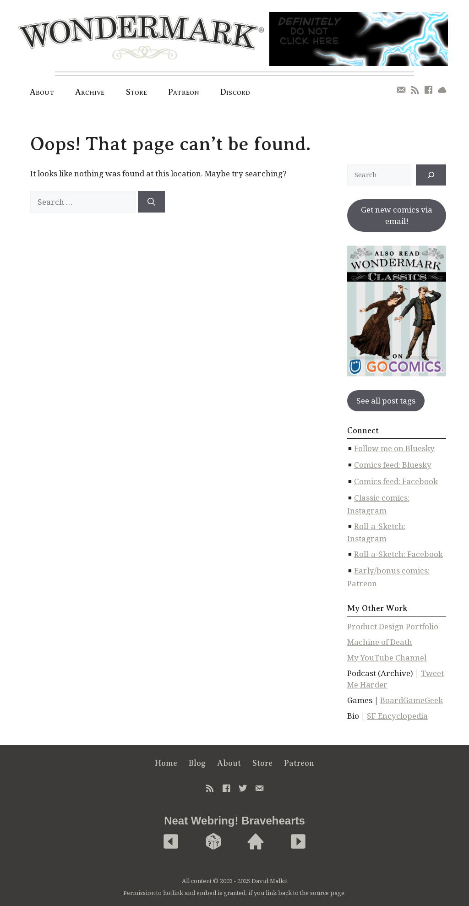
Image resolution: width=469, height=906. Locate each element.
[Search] (151, 202)
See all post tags (385, 400)
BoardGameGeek (411, 700)
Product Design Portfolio (392, 626)
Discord (235, 92)
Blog (197, 763)
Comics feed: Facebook (396, 481)
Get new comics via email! (396, 215)
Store (136, 92)
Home (166, 763)
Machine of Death (379, 642)
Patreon (183, 92)
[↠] (431, 175)
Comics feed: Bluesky (392, 464)
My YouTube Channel (386, 657)
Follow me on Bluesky (394, 448)
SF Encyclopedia (397, 715)
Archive (90, 92)
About (42, 92)
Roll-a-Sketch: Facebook (398, 554)
